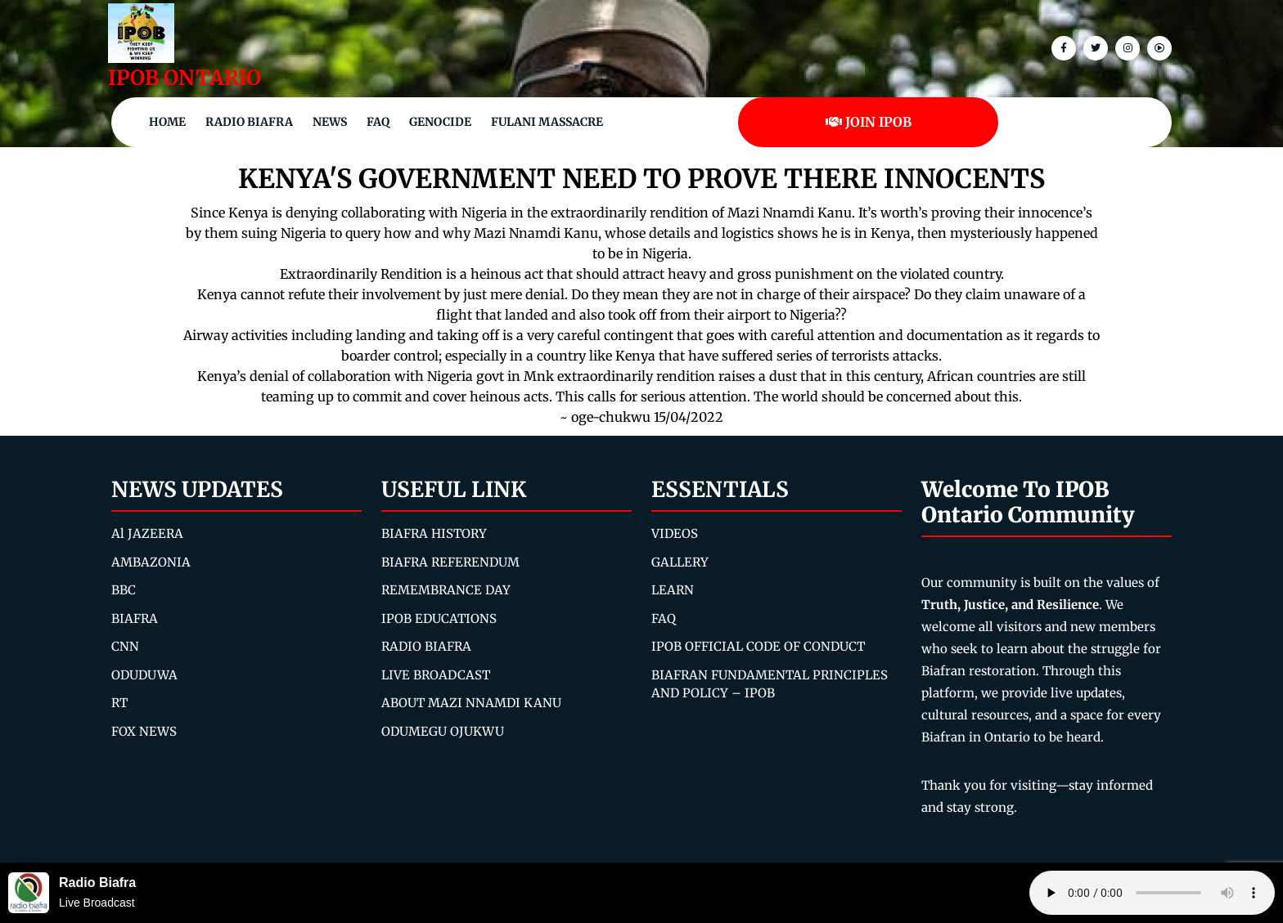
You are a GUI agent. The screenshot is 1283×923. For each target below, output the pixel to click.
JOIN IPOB (869, 122)
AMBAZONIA (151, 562)
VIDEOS (674, 533)
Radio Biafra (249, 121)
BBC (123, 590)
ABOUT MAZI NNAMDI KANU (471, 702)
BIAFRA (134, 618)
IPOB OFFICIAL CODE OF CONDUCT (758, 646)
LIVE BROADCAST (435, 675)
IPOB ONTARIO (184, 78)
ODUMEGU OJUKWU (442, 731)
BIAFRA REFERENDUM (450, 562)
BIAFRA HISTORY (434, 533)
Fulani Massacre (547, 121)
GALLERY (680, 562)
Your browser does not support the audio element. (1152, 893)
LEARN (672, 590)
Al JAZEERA (147, 533)
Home (167, 121)
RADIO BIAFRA (426, 646)
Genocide (440, 121)
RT (119, 702)
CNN (125, 646)
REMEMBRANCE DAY (446, 590)
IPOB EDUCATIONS (439, 618)
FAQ (378, 121)
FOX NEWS (144, 731)
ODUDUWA (144, 675)
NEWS (330, 121)
